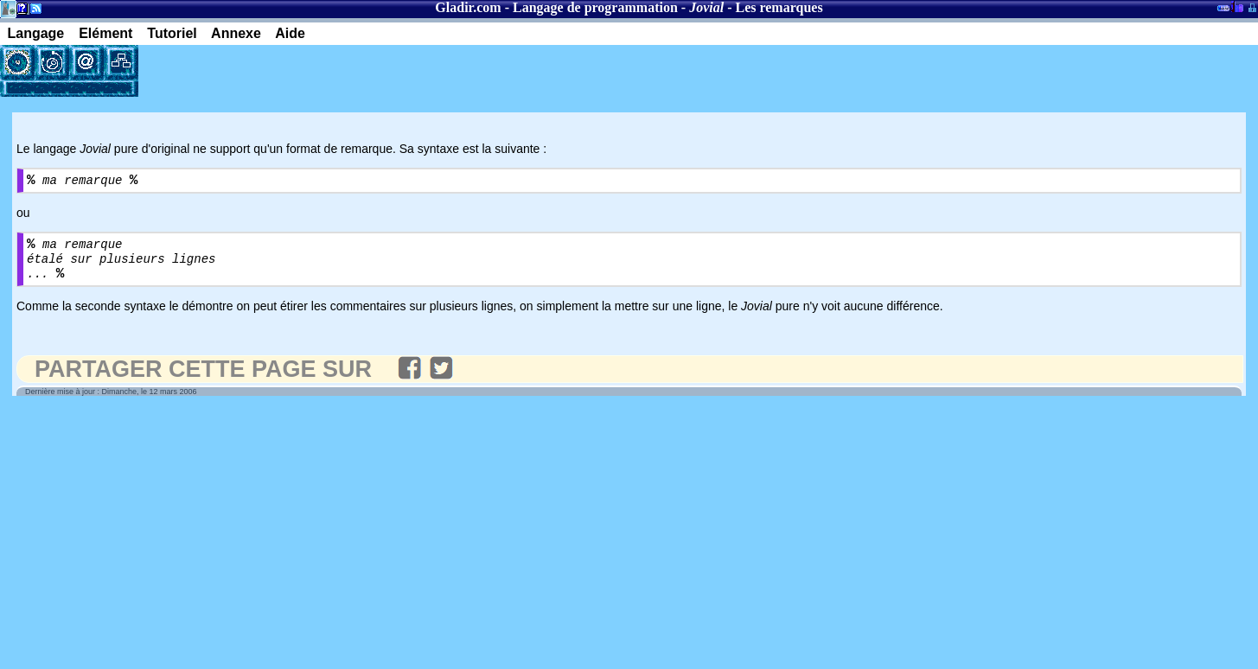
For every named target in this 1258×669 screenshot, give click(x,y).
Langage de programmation (595, 7)
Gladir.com (468, 7)
